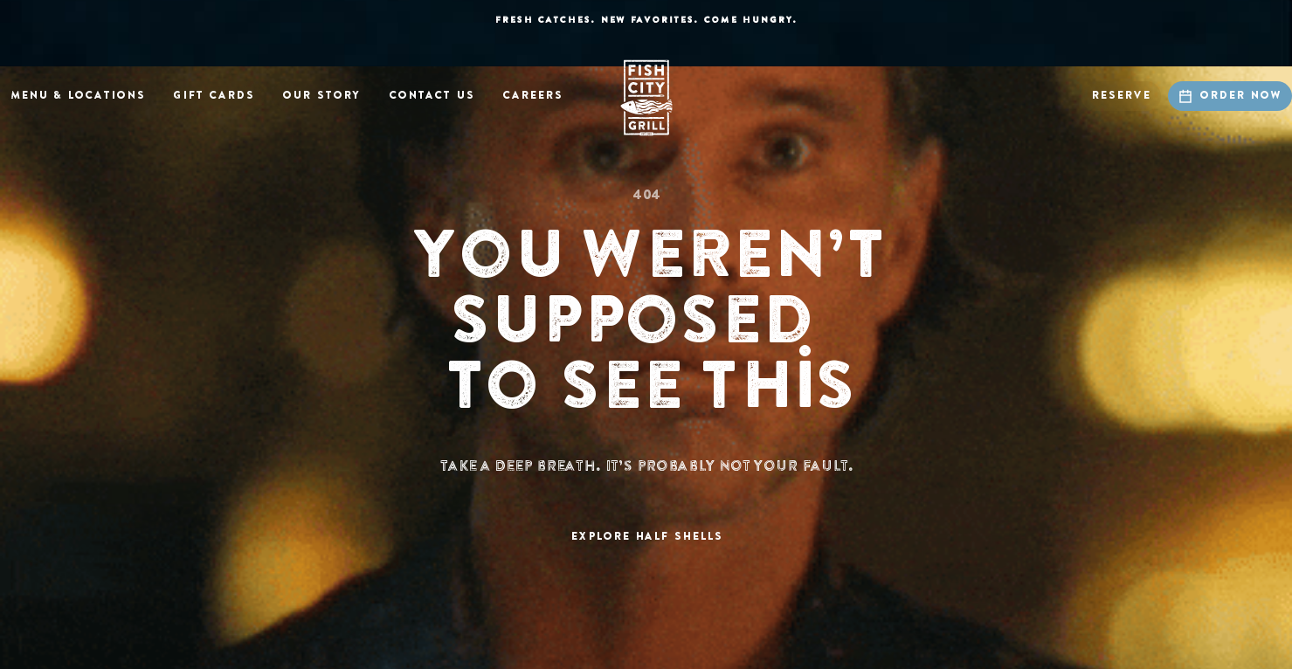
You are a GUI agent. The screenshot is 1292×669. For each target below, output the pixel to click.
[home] (646, 97)
